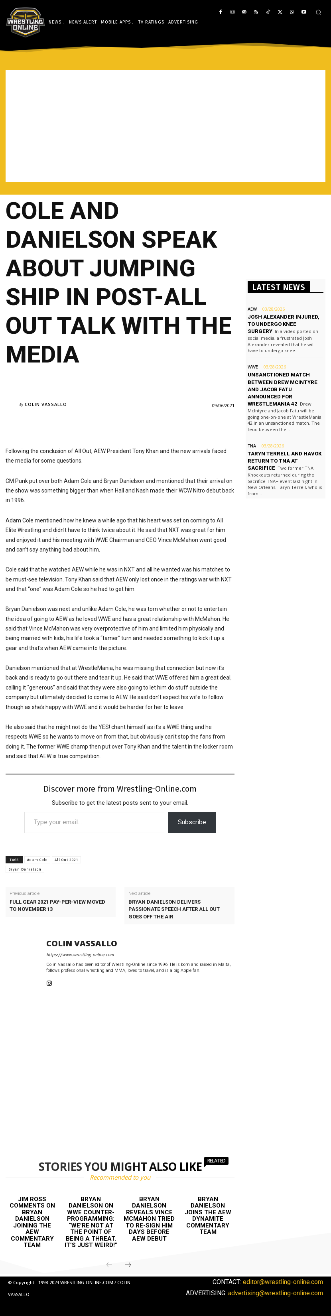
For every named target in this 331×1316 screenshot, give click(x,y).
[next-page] (128, 1265)
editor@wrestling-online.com (283, 1282)
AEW (252, 309)
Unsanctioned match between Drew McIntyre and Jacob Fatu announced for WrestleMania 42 (282, 389)
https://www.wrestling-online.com (80, 954)
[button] (318, 12)
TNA (252, 445)
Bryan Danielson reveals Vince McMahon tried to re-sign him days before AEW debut (149, 1219)
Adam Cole (37, 860)
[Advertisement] (165, 126)
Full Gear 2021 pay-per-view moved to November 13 (57, 905)
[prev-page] (109, 1265)
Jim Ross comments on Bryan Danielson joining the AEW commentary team (32, 1222)
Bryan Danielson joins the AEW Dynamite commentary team (208, 1216)
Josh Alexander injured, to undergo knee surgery (283, 324)
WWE (253, 366)
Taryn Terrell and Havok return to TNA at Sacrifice (284, 461)
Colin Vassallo (46, 404)
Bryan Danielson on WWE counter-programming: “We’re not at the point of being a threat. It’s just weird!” (91, 1222)
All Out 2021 (66, 860)
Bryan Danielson (24, 869)
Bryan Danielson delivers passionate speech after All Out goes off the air (174, 909)
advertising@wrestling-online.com (275, 1292)
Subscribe (192, 822)
